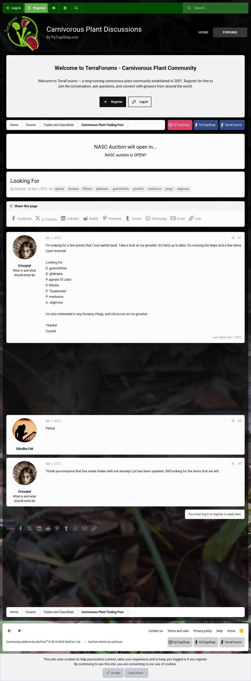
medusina (154, 189)
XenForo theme (97, 642)
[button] (65, 8)
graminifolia (120, 189)
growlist (138, 189)
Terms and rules (178, 631)
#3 (239, 463)
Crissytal (20, 189)
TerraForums (233, 125)
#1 (239, 238)
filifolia (87, 189)
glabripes (102, 189)
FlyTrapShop (181, 125)
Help (219, 631)
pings (169, 189)
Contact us (155, 631)
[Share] (233, 238)
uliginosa (183, 189)
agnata (59, 189)
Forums (230, 32)
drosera (73, 189)
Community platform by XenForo (43, 642)
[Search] (76, 8)
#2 (239, 421)
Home (203, 32)
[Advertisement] (125, 379)
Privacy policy (202, 631)
